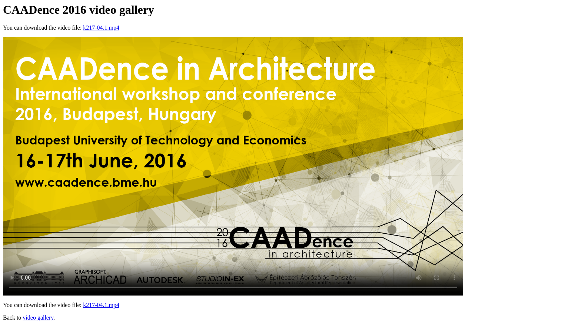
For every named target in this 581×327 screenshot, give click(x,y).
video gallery (38, 317)
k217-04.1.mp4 (101, 27)
